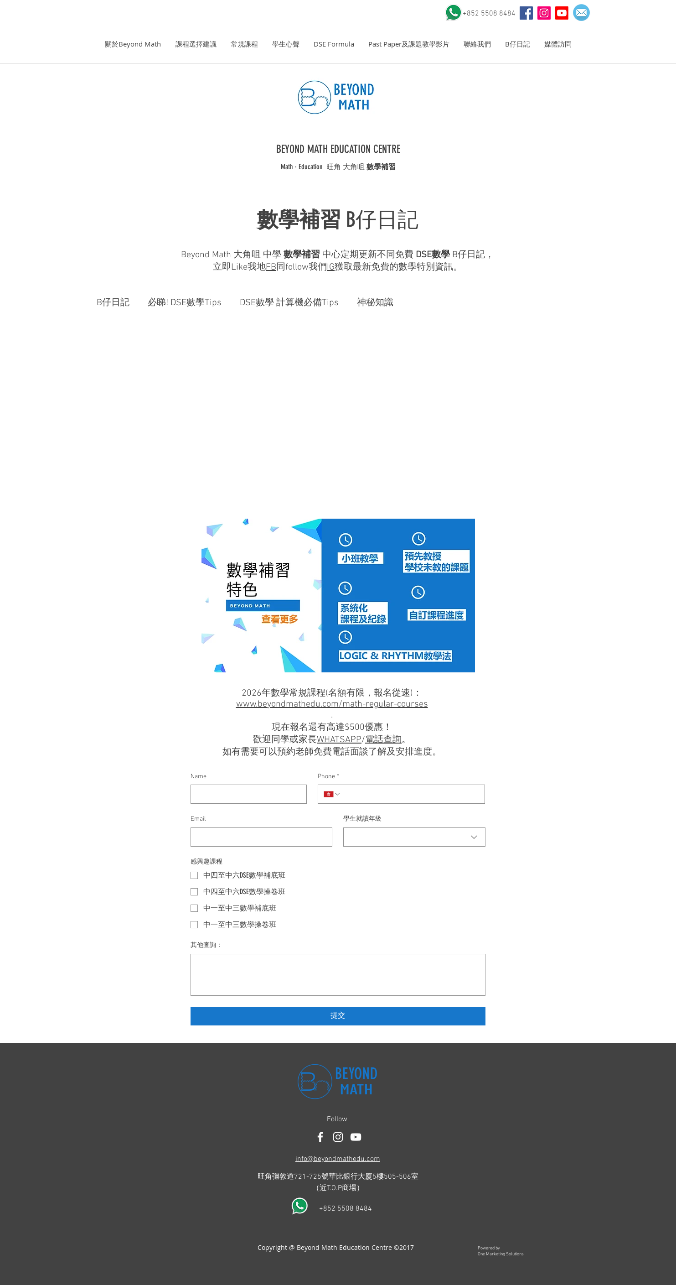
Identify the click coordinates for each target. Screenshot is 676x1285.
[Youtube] (561, 13)
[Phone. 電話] (410, 794)
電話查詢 (383, 739)
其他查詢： (206, 945)
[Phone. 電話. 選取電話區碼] (332, 794)
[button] (133, 44)
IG (331, 267)
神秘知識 (375, 302)
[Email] (259, 837)
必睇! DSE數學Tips (185, 302)
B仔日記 (113, 302)
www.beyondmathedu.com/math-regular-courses (332, 704)
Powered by (489, 1248)
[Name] (246, 794)
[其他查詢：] (338, 975)
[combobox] (414, 837)
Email (198, 819)
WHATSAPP (339, 739)
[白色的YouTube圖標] (355, 1137)
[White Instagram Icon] (338, 1137)
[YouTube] (526, 13)
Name (198, 776)
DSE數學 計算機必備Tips (289, 302)
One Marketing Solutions (501, 1254)
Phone (328, 776)
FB (271, 267)
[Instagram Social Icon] (544, 13)
